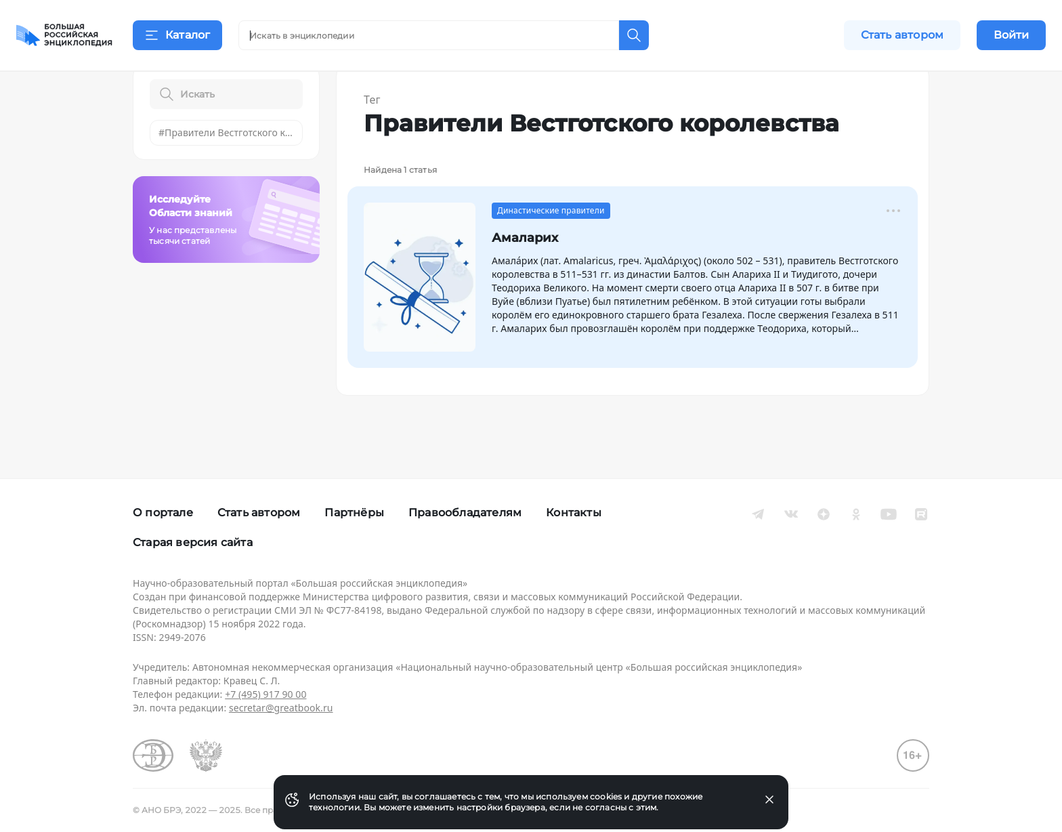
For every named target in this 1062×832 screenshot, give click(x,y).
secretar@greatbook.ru (281, 707)
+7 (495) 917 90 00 (265, 694)
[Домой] (64, 35)
